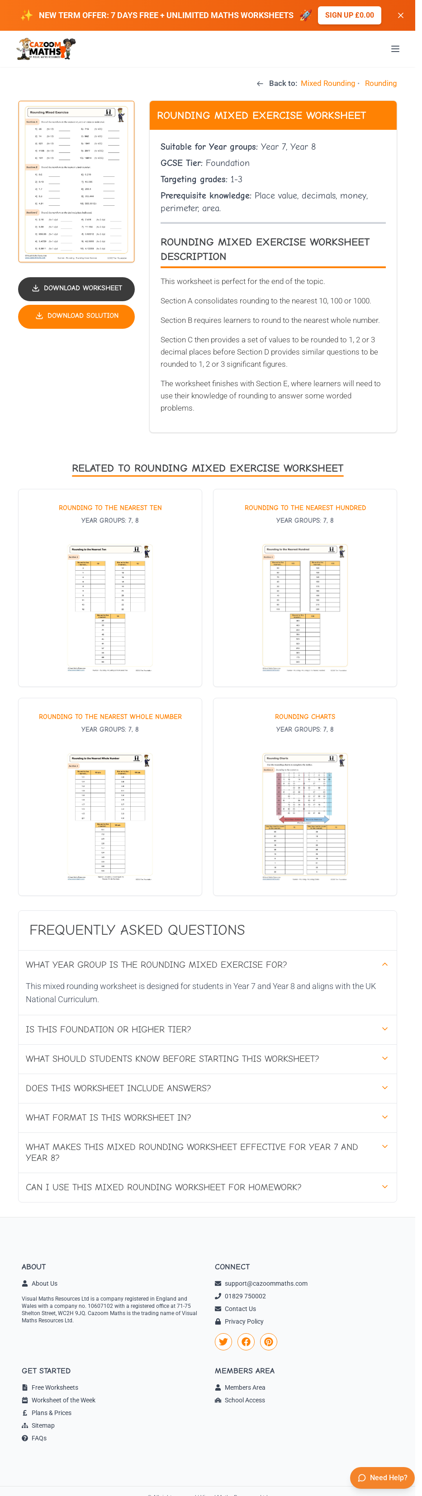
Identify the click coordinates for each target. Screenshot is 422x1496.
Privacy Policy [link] (239, 1321)
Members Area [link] (240, 1387)
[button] (76, 182)
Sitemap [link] (38, 1425)
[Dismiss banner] (401, 15)
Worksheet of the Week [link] (58, 1400)
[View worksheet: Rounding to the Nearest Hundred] (305, 588)
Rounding (381, 83)
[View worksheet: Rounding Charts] (305, 797)
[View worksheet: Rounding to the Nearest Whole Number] (110, 797)
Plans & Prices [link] (46, 1412)
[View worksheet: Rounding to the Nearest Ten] (110, 588)
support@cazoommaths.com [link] (261, 1283)
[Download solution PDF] (76, 317)
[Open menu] (395, 49)
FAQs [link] (34, 1438)
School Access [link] (240, 1400)
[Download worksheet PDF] (76, 289)
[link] (223, 1341)
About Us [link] (39, 1283)
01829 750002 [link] (240, 1296)
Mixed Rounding (328, 83)
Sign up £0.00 (349, 15)
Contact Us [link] (235, 1308)
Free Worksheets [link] (50, 1387)
